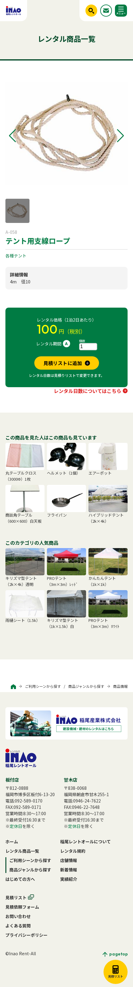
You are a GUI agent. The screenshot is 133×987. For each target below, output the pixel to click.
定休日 (16, 826)
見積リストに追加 (62, 363)
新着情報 (68, 870)
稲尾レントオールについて (85, 841)
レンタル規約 (72, 851)
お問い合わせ (18, 916)
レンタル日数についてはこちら (87, 390)
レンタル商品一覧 (22, 851)
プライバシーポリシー (26, 935)
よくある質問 (18, 926)
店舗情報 (68, 860)
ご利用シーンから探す (43, 686)
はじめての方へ (20, 879)
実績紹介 (68, 879)
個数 (82, 340)
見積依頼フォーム (22, 907)
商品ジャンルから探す (86, 686)
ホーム (11, 841)
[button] (12, 135)
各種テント (15, 256)
